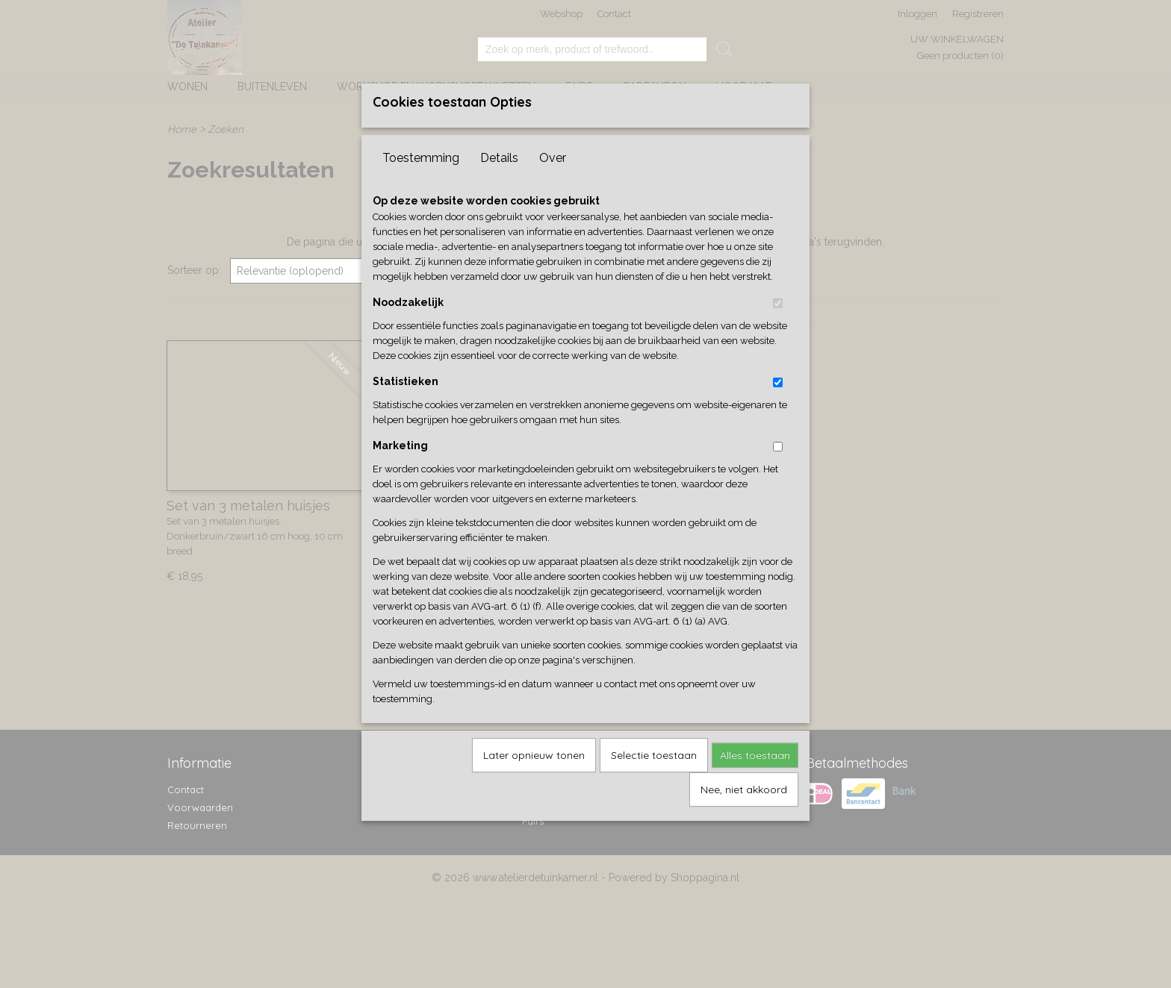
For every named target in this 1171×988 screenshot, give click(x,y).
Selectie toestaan (654, 780)
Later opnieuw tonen (534, 780)
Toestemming (420, 182)
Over (552, 182)
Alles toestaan (755, 780)
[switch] (778, 328)
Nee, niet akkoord (744, 814)
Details (499, 182)
